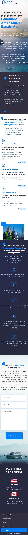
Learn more (21, 162)
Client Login (6, 530)
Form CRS (6, 522)
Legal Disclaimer (8, 515)
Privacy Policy (7, 518)
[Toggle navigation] (26, 2)
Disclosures (6, 526)
